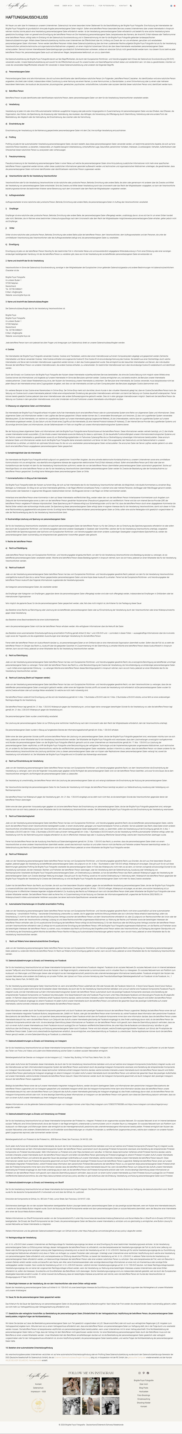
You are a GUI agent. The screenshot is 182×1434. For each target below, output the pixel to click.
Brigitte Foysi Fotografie (143, 1380)
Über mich (144, 1384)
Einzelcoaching (144, 1399)
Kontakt (38, 1384)
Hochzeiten (143, 1391)
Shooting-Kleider (143, 1403)
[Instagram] (171, 5)
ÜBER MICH (67, 6)
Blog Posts (143, 1388)
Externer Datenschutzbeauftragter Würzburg (72, 1357)
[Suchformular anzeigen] (130, 5)
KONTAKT (123, 6)
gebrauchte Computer (137, 1357)
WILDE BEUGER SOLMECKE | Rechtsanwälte (23, 1360)
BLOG (77, 6)
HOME (56, 6)
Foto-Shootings (143, 1395)
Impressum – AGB (38, 1391)
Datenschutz (38, 1388)
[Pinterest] (174, 5)
